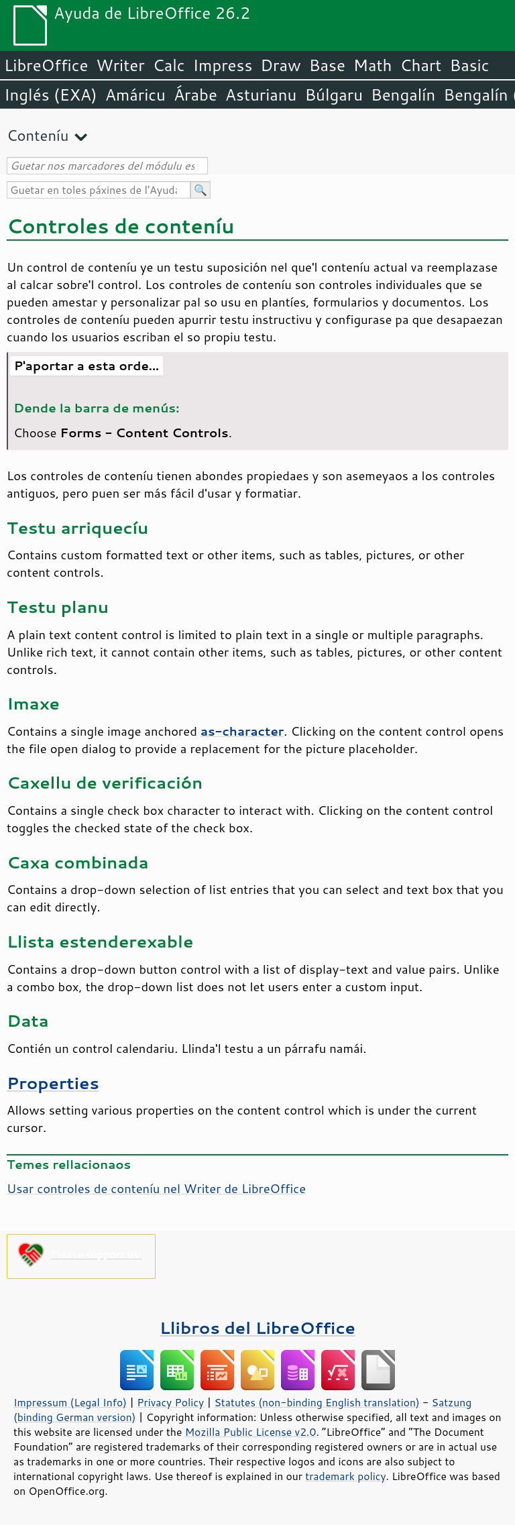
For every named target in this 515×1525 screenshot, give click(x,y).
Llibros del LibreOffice (257, 1327)
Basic (469, 65)
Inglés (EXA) (50, 94)
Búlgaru (333, 94)
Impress (223, 65)
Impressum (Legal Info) (70, 1402)
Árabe (195, 94)
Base (327, 65)
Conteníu (37, 135)
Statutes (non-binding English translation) (316, 1402)
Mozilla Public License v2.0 (251, 1431)
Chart (420, 65)
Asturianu (261, 94)
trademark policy (345, 1476)
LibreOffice (46, 65)
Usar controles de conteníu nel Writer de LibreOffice (156, 1188)
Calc (169, 65)
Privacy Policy (170, 1402)
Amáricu (135, 94)
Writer (120, 65)
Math (372, 65)
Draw (280, 65)
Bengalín (403, 94)
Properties (53, 1082)
